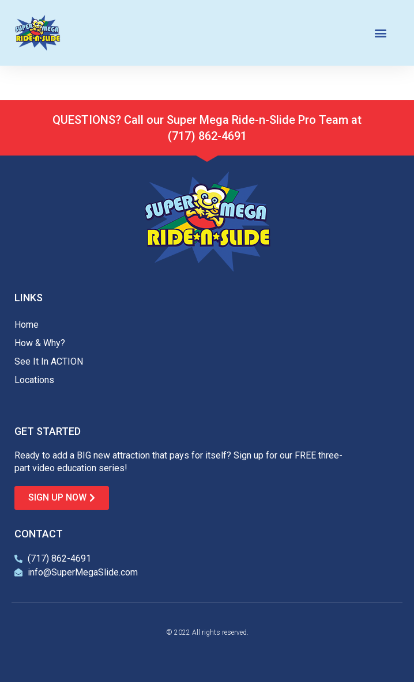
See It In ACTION (48, 361)
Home (26, 324)
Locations (34, 379)
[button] (380, 33)
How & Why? (39, 343)
